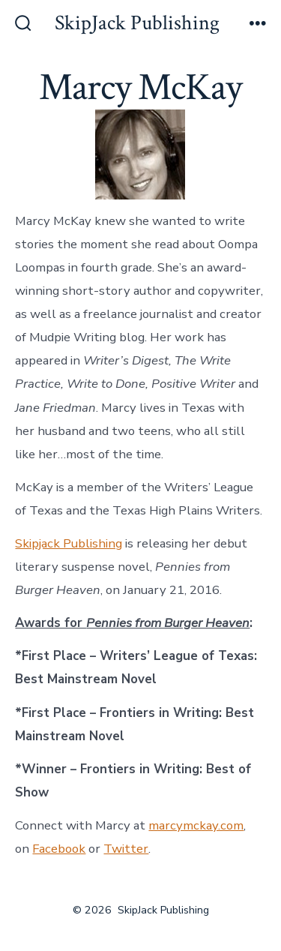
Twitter (125, 848)
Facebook (58, 848)
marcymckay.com (196, 825)
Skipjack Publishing (68, 543)
